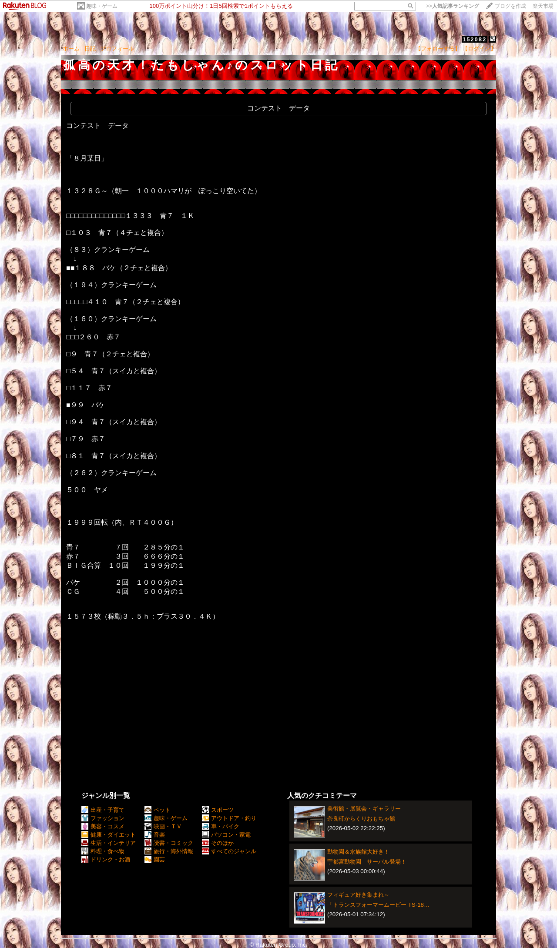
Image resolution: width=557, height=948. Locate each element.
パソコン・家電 (226, 834)
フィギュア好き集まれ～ (358, 894)
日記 (90, 48)
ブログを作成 (510, 6)
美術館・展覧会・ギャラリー (364, 808)
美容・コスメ (102, 826)
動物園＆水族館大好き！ (358, 851)
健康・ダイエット (108, 834)
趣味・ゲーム (101, 6)
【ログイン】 (479, 48)
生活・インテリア (108, 843)
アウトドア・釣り (229, 818)
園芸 (154, 859)
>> (452, 6)
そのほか (218, 843)
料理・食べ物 (102, 851)
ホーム (71, 48)
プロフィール (117, 48)
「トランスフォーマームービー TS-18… (378, 904)
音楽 (154, 834)
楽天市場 (543, 6)
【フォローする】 (437, 48)
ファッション (102, 818)
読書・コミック (168, 843)
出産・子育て (102, 810)
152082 (475, 39)
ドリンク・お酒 (105, 859)
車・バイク (220, 826)
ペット (157, 810)
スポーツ (218, 810)
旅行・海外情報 (168, 851)
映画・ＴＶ (163, 826)
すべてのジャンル (229, 851)
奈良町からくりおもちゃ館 (361, 818)
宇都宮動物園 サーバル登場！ (366, 861)
